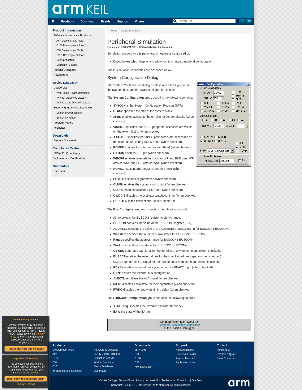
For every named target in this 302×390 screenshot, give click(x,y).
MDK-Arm (140, 349)
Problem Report (63, 122)
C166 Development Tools (70, 45)
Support (123, 21)
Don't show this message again (25, 378)
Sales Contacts (225, 358)
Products (67, 21)
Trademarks (168, 380)
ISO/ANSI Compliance (67, 153)
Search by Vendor (66, 117)
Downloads (142, 345)
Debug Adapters (65, 60)
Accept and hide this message (26, 348)
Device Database (103, 366)
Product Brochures (64, 69)
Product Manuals (185, 358)
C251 (55, 366)
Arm (54, 353)
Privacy (140, 380)
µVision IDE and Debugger (67, 370)
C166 (55, 358)
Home (114, 30)
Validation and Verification (69, 158)
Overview (59, 171)
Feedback (59, 127)
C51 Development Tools (69, 50)
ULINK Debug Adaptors (107, 353)
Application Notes (185, 362)
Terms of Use (126, 380)
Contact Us (183, 380)
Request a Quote (226, 354)
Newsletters (60, 74)
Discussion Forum (186, 354)
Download (88, 21)
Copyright (116, 384)
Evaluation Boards (66, 64)
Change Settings (25, 384)
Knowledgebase (185, 349)
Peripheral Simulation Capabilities (179, 324)
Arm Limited (144, 384)
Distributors (100, 370)
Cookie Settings (108, 380)
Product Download (64, 140)
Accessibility (153, 380)
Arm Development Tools (69, 40)
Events (106, 21)
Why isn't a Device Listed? (71, 97)
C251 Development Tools (70, 55)
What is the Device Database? (73, 92)
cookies (34, 372)
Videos (139, 21)
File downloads (143, 366)
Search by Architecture (69, 112)
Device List (60, 87)
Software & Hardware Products (72, 35)
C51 (54, 362)
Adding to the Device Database (73, 102)
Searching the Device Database (72, 107)
